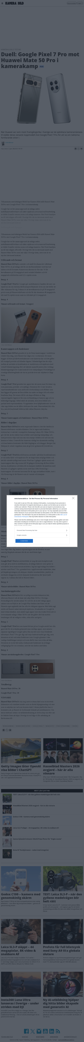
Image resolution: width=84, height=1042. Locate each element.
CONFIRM (24, 541)
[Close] (74, 498)
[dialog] (42, 521)
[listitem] (42, 530)
